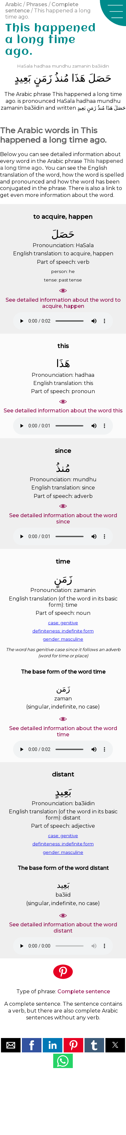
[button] (113, 13)
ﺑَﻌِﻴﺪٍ (22, 78)
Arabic (13, 4)
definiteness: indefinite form (63, 630)
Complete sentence (83, 991)
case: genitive (63, 622)
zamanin (81, 66)
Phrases (36, 4)
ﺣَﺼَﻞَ (100, 78)
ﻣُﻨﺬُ (62, 78)
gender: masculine (63, 639)
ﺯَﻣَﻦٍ (43, 78)
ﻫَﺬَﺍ (78, 78)
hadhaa (42, 66)
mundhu (61, 66)
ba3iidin (100, 66)
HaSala (25, 66)
